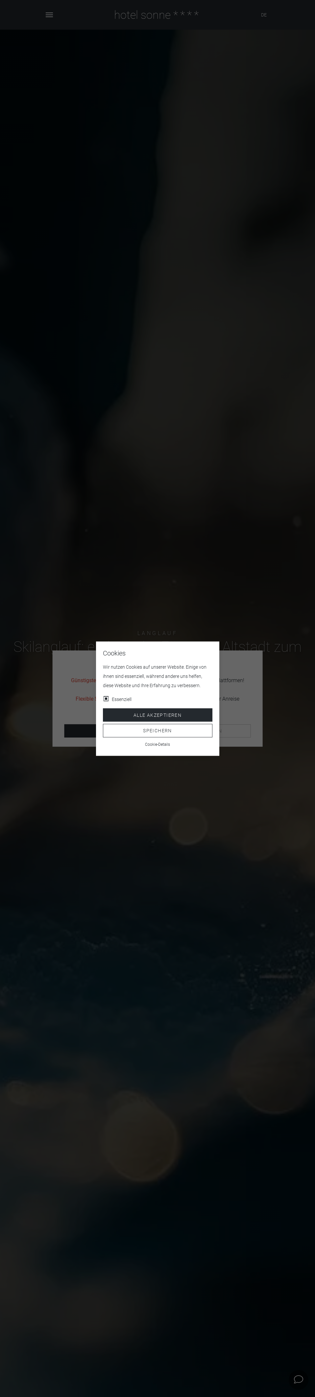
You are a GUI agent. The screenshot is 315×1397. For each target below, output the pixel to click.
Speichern (157, 730)
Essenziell (122, 699)
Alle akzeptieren (157, 714)
